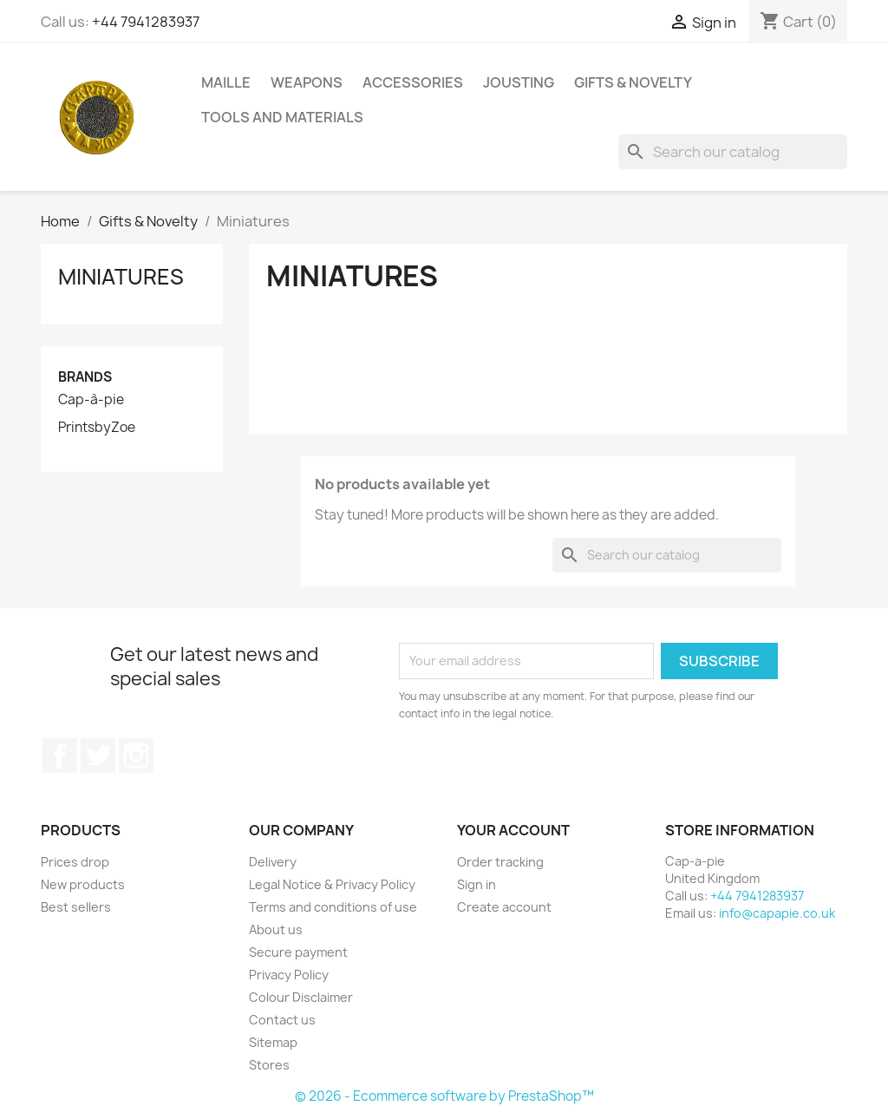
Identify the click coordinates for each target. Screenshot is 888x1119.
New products (83, 884)
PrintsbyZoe (96, 427)
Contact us (282, 1019)
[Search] (732, 151)
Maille (226, 82)
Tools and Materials (282, 117)
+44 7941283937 (145, 21)
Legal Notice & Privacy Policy (332, 884)
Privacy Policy (289, 974)
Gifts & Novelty (633, 82)
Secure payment (298, 952)
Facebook (59, 755)
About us (276, 929)
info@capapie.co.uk (777, 913)
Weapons (307, 82)
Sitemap (273, 1042)
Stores (269, 1065)
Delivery (273, 862)
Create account (504, 907)
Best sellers (76, 907)
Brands (85, 377)
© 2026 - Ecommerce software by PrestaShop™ (444, 1096)
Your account (513, 830)
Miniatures (121, 276)
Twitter (98, 755)
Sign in (476, 884)
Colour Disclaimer (301, 997)
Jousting (518, 82)
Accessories (412, 82)
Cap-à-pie (91, 400)
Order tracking (500, 862)
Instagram (136, 755)
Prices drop (75, 862)
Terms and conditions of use (333, 907)
